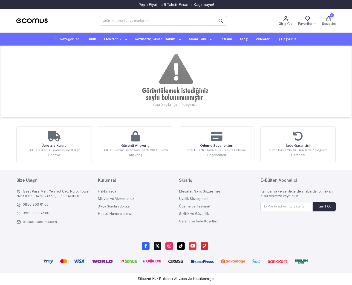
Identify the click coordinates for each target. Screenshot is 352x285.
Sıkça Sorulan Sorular (114, 206)
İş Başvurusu (288, 39)
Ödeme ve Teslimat (194, 206)
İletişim (225, 39)
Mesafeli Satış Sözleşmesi (200, 191)
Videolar (263, 39)
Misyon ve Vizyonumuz (116, 199)
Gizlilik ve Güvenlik (194, 214)
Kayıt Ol (324, 206)
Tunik (91, 39)
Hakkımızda (107, 191)
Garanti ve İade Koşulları (198, 221)
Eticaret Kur (148, 279)
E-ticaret (166, 279)
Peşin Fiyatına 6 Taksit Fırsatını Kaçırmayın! (176, 5)
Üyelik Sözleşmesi (193, 199)
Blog (244, 39)
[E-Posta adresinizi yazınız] (286, 206)
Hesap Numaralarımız (115, 214)
